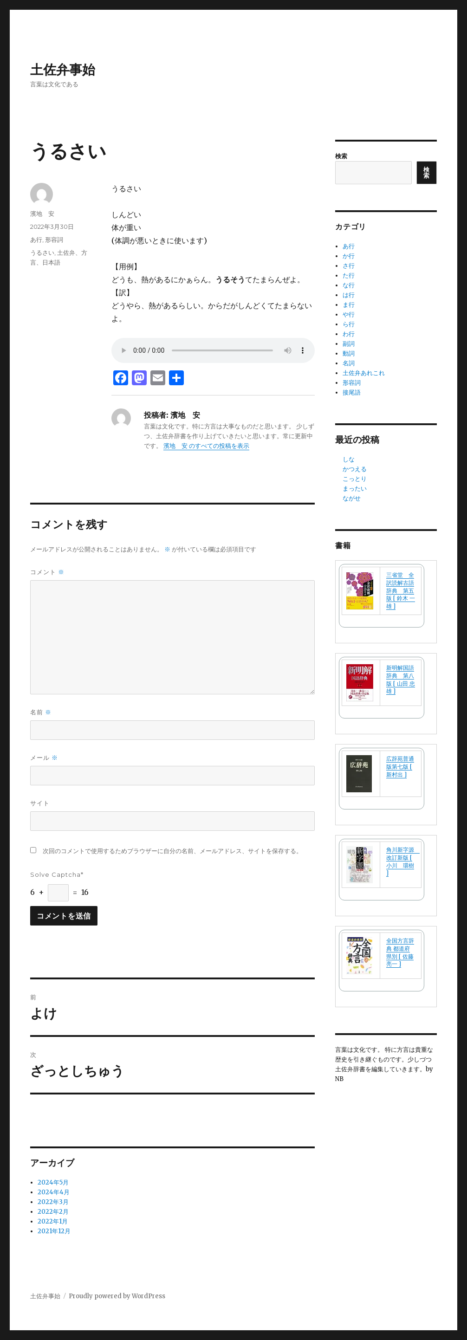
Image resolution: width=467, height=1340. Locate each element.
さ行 (349, 266)
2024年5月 (53, 1182)
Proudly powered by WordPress (117, 1296)
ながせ (352, 498)
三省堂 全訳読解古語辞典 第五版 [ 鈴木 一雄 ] (400, 590)
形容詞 (54, 239)
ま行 (349, 305)
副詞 (349, 344)
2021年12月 (54, 1231)
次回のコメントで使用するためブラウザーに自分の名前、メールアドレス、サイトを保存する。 (172, 851)
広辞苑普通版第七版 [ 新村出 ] (400, 766)
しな (349, 459)
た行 (349, 275)
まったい (355, 488)
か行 (349, 256)
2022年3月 (53, 1202)
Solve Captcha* (57, 874)
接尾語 (352, 392)
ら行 (349, 324)
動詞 (349, 353)
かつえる (355, 469)
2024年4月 (54, 1192)
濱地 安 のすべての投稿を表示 (206, 446)
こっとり (355, 479)
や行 (349, 314)
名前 (41, 712)
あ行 (36, 239)
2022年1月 (53, 1221)
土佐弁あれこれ (364, 373)
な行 (349, 285)
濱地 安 (42, 213)
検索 (341, 156)
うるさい (42, 252)
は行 (349, 295)
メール (44, 758)
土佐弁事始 (62, 70)
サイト (40, 803)
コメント (47, 572)
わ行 (349, 334)
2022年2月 (53, 1212)
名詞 (349, 363)
